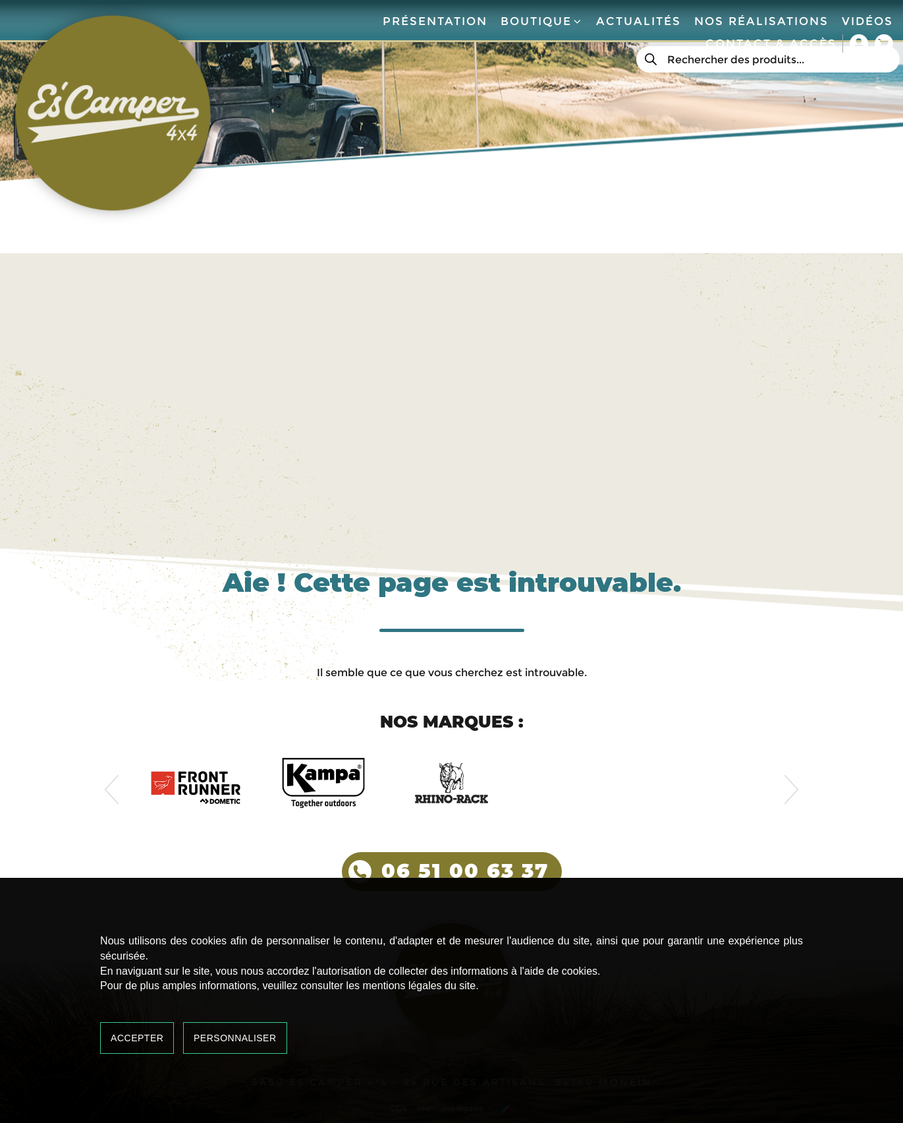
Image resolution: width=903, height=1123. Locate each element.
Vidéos (867, 21)
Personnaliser (235, 1038)
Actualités (638, 21)
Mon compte (859, 43)
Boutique (542, 21)
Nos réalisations (761, 21)
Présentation (435, 21)
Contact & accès (770, 43)
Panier (884, 43)
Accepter (137, 1038)
